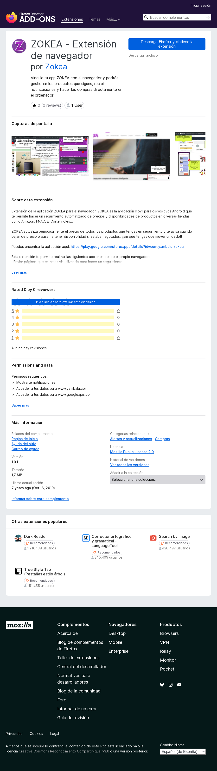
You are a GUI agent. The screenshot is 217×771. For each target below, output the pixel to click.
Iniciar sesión (201, 5)
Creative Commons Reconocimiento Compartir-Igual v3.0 (64, 751)
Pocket (167, 669)
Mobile (115, 642)
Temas (95, 19)
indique (38, 746)
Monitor (168, 660)
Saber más (20, 405)
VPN (164, 642)
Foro (61, 699)
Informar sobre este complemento (40, 499)
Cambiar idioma (172, 745)
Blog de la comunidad (79, 690)
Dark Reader (35, 536)
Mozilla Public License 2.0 (132, 452)
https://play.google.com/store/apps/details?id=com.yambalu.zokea (127, 246)
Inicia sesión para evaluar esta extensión (66, 302)
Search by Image (174, 536)
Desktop (117, 633)
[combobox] (177, 17)
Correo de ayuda (25, 449)
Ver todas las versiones (129, 465)
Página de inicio (25, 439)
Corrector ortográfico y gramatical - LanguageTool (112, 541)
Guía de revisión (73, 717)
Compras (162, 439)
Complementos (73, 624)
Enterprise (118, 651)
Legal (54, 733)
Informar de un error (77, 708)
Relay (165, 651)
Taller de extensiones (78, 657)
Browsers (169, 633)
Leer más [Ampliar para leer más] (19, 272)
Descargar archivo (143, 55)
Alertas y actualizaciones (131, 439)
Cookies (36, 733)
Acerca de (67, 633)
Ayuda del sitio (24, 444)
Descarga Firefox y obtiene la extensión (167, 44)
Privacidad (14, 733)
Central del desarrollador (81, 666)
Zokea (56, 66)
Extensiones (72, 19)
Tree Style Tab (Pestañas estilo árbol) (44, 571)
